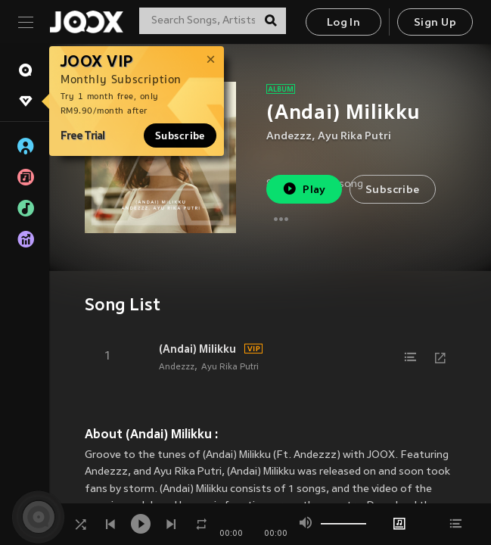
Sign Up (435, 23)
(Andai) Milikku (197, 349)
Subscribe (180, 135)
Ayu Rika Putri (354, 136)
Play (303, 189)
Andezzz (289, 136)
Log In (343, 23)
